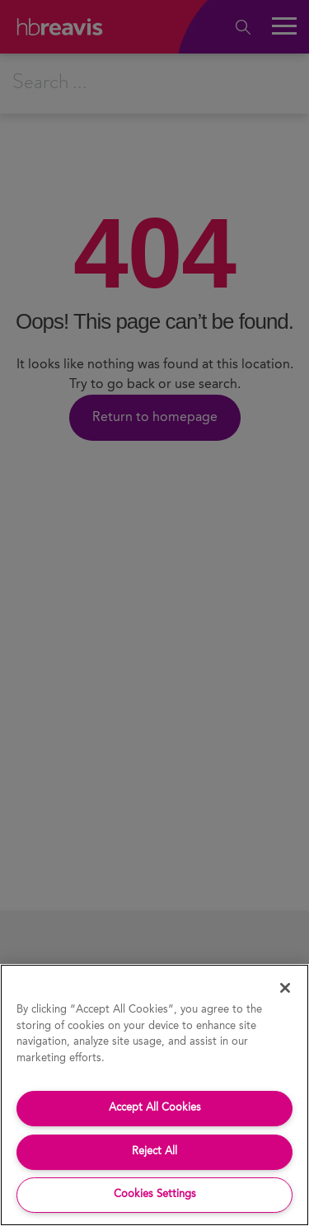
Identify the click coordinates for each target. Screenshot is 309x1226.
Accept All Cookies (155, 1107)
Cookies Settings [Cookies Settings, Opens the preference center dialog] (155, 1194)
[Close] (285, 988)
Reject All (154, 1151)
